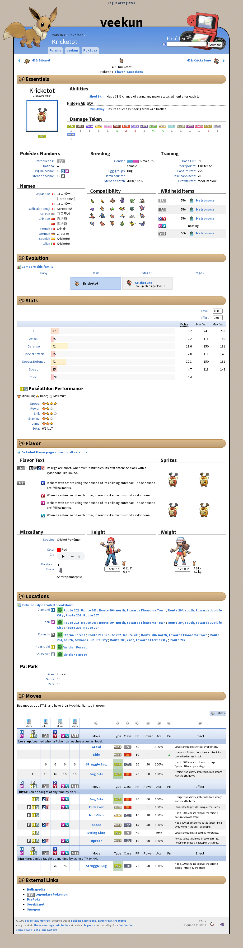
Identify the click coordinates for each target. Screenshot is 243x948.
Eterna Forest (74, 635)
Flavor (120, 72)
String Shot (96, 833)
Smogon (33, 909)
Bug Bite (96, 774)
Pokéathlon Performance (51, 388)
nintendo (90, 920)
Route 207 (91, 615)
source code (24, 930)
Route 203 (89, 610)
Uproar (96, 841)
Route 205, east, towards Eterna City (139, 640)
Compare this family (37, 266)
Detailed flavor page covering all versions (54, 452)
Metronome (201, 200)
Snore (96, 825)
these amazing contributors (52, 925)
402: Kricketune (206, 60)
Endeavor (96, 807)
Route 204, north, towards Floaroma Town (132, 610)
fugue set (90, 925)
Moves (33, 696)
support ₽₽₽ (49, 930)
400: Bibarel (33, 60)
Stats (32, 300)
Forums (55, 50)
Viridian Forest (75, 647)
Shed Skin (96, 96)
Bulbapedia (36, 889)
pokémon (77, 920)
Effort (205, 317)
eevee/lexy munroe (37, 920)
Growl (96, 747)
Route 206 (73, 615)
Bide (96, 754)
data (37, 930)
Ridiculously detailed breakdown (48, 605)
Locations (135, 72)
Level (205, 311)
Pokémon (75, 35)
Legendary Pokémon (51, 894)
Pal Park (29, 666)
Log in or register (121, 3)
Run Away (97, 109)
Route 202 (71, 610)
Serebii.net (36, 904)
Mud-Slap (96, 815)
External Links (42, 880)
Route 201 (96, 635)
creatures (119, 920)
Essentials (37, 79)
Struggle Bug (96, 764)
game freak (105, 920)
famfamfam (125, 925)
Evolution (37, 258)
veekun (121, 22)
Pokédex (58, 35)
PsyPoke (34, 899)
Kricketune (138, 281)
